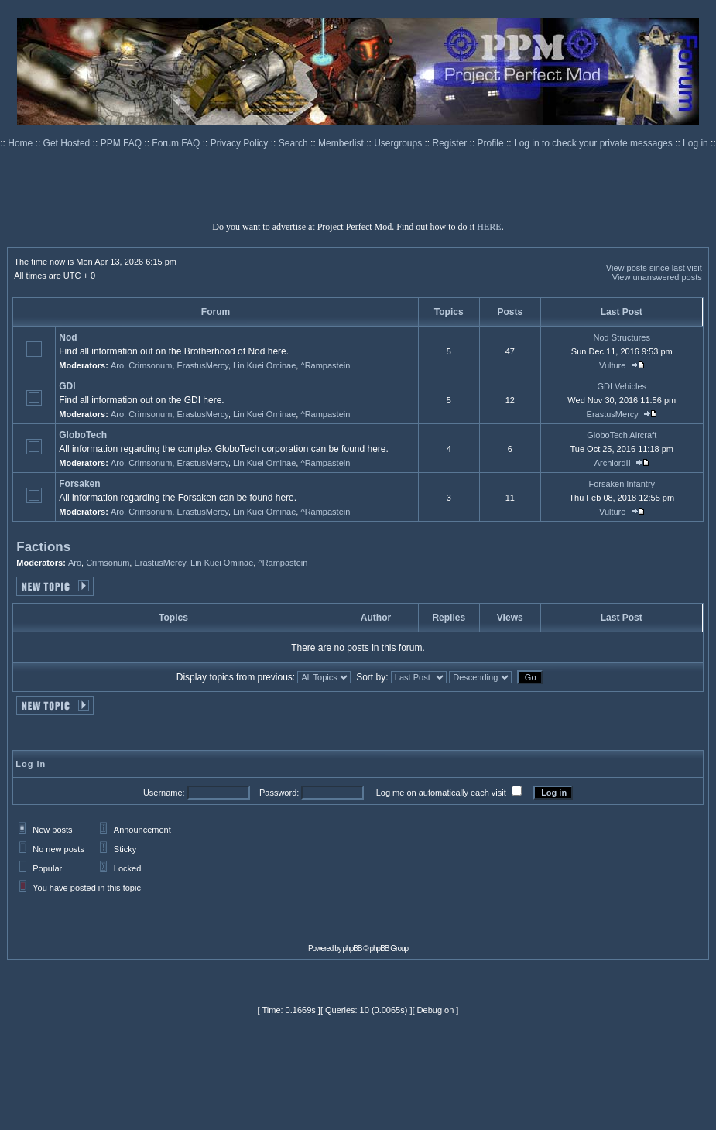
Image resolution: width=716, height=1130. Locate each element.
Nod (68, 337)
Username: (164, 792)
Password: (279, 792)
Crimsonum (150, 365)
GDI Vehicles (621, 386)
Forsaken (79, 483)
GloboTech (83, 435)
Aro (117, 365)
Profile (492, 143)
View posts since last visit (654, 267)
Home (21, 143)
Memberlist (342, 143)
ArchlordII (612, 462)
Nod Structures (622, 337)
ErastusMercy (202, 365)
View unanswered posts (657, 277)
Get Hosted (68, 143)
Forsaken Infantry (621, 483)
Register (451, 143)
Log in (695, 143)
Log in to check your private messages (594, 143)
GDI (67, 386)
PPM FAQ (123, 143)
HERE (489, 226)
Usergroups (399, 143)
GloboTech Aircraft (621, 435)
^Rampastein (325, 365)
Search (294, 143)
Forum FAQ (177, 143)
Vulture (612, 365)
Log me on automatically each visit (441, 792)
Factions (43, 546)
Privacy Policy (241, 143)
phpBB (352, 948)
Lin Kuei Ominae (264, 365)
